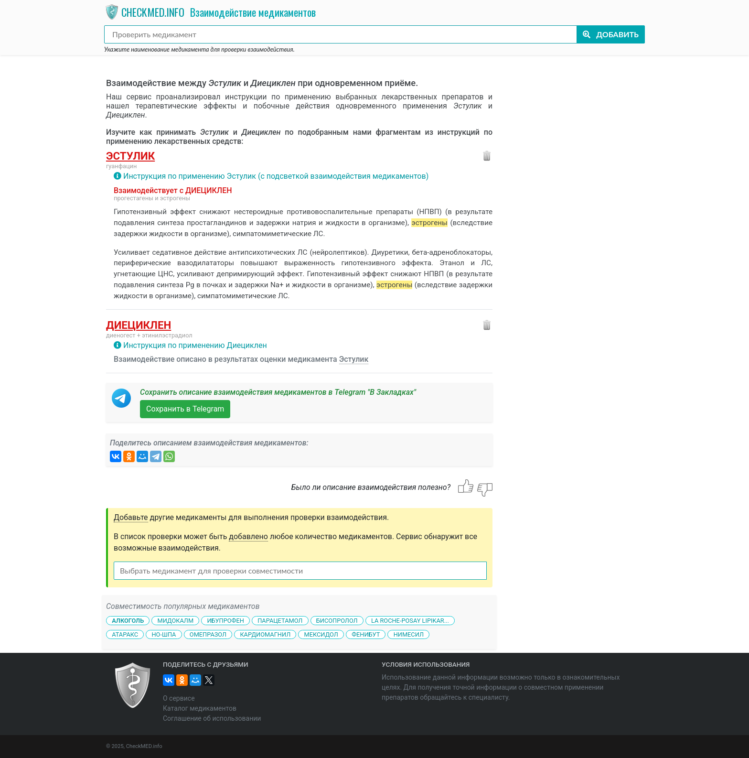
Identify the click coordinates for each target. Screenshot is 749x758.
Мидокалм (175, 620)
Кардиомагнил (265, 634)
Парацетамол (279, 620)
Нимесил (409, 634)
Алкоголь (128, 620)
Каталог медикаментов (199, 708)
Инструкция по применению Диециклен (195, 345)
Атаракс (125, 634)
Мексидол (321, 634)
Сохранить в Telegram (185, 408)
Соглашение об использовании (212, 718)
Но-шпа (163, 634)
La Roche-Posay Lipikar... (410, 620)
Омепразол (208, 634)
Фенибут (366, 634)
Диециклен (138, 325)
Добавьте (131, 517)
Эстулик (130, 156)
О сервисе (179, 698)
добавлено (248, 536)
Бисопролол (337, 620)
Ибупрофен (225, 620)
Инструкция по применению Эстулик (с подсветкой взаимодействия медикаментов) (275, 176)
